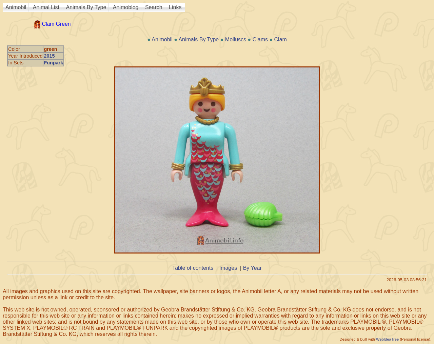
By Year (252, 268)
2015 (49, 56)
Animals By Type (86, 7)
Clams (260, 39)
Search (153, 7)
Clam (280, 39)
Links (175, 7)
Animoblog (126, 7)
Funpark (53, 62)
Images (228, 268)
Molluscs (235, 39)
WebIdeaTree (387, 339)
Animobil (15, 7)
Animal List (46, 7)
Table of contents (192, 268)
